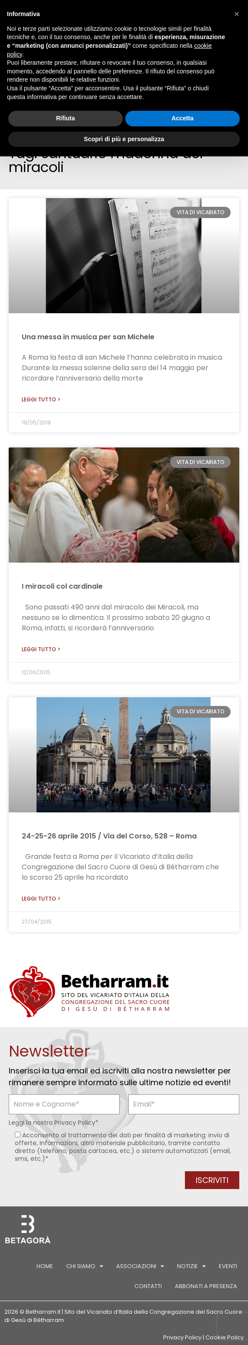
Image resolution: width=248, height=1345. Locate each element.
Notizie (191, 1266)
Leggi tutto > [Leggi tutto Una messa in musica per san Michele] (41, 399)
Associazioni (140, 1266)
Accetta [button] (182, 118)
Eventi (228, 1266)
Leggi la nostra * (53, 1122)
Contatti (148, 1286)
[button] (237, 14)
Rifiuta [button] (65, 118)
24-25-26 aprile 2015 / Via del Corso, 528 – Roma (109, 836)
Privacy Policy (74, 1122)
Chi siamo (84, 1266)
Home (45, 1266)
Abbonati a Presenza (206, 1286)
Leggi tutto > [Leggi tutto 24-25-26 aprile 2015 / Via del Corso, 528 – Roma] (41, 898)
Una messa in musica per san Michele (88, 337)
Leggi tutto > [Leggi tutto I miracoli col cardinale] (41, 649)
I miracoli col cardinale (62, 586)
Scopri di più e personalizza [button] (124, 139)
